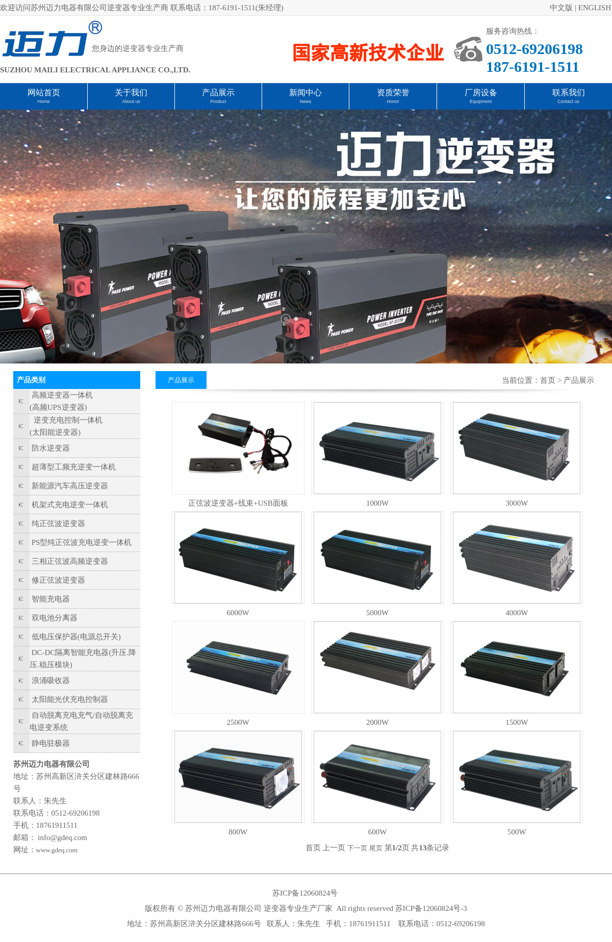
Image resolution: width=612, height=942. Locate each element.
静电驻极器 (51, 743)
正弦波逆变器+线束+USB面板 (238, 503)
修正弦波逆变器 (58, 580)
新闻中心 (305, 92)
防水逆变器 (51, 448)
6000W (238, 613)
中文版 (561, 8)
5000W (377, 613)
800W (237, 832)
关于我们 (131, 92)
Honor (393, 101)
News (306, 101)
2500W (238, 722)
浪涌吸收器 (51, 680)
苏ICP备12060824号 (305, 893)
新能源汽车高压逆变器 (70, 486)
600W (377, 832)
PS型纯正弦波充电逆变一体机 (82, 542)
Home (43, 101)
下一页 (357, 848)
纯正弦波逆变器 (58, 523)
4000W (516, 613)
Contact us (568, 101)
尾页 (375, 848)
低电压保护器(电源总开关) (76, 637)
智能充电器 (51, 599)
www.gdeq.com (57, 850)
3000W (516, 503)
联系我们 (568, 92)
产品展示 (218, 92)
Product (218, 101)
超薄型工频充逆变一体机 (74, 467)
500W (516, 832)
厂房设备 (481, 92)
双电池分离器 (55, 618)
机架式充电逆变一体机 (70, 505)
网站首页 (44, 92)
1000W (377, 503)
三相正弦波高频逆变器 (70, 561)
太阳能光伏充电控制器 (70, 699)
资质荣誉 (393, 92)
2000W (377, 722)
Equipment (481, 101)
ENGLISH (594, 8)
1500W (516, 722)
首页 (547, 380)
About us (131, 101)
